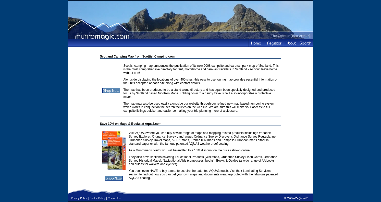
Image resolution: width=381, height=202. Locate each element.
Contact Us (114, 198)
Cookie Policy (97, 198)
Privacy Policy (79, 198)
